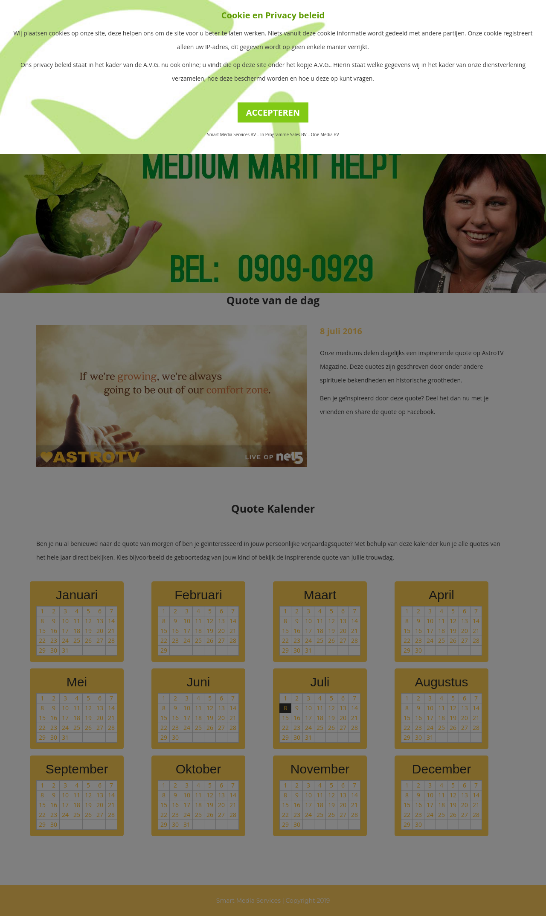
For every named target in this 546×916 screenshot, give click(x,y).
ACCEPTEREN (273, 112)
